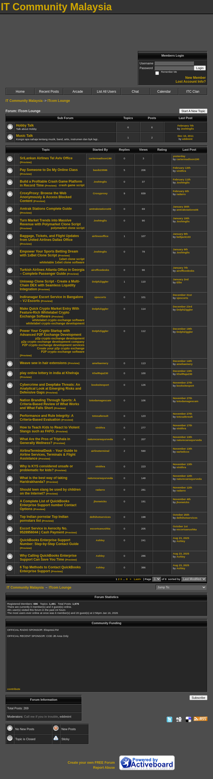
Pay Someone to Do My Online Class (49, 170)
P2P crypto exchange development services (53, 345)
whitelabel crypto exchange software (58, 320)
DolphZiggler (100, 281)
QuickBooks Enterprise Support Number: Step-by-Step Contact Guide (49, 542)
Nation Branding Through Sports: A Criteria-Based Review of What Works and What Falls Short (49, 404)
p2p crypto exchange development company (53, 341)
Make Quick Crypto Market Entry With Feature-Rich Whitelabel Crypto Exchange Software (49, 312)
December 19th (182, 328)
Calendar (164, 92)
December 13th (182, 370)
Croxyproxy (100, 193)
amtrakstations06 (100, 208)
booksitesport (100, 384)
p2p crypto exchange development (60, 338)
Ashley (100, 540)
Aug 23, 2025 (181, 537)
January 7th (180, 267)
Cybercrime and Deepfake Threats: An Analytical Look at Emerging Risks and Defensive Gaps (50, 388)
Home (20, 92)
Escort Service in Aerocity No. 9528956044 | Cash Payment (43, 530)
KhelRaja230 (100, 373)
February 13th (181, 167)
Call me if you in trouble (41, 716)
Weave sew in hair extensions (43, 363)
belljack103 (183, 236)
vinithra (181, 170)
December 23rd (182, 306)
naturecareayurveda (100, 439)
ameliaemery (100, 363)
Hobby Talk (25, 125)
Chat (135, 92)
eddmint (187, 138)
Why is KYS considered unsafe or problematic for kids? (46, 468)
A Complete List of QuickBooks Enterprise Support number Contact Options (48, 505)
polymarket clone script (67, 228)
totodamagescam (100, 400)
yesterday (179, 156)
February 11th (181, 179)
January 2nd (181, 279)
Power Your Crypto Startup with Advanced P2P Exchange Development (51, 333)
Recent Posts (49, 92)
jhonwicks (100, 501)
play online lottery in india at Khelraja (49, 373)
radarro (181, 194)
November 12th (182, 475)
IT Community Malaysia (24, 101)
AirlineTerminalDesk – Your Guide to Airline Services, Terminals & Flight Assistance (48, 454)
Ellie (179, 282)
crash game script (71, 185)
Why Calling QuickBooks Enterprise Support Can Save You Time (48, 557)
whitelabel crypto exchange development (55, 323)
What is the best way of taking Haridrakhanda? (43, 480)
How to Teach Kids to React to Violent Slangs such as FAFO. (50, 429)
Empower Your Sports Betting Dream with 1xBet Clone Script (49, 253)
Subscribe (198, 697)
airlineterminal (100, 450)
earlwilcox (182, 451)
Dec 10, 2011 (186, 135)
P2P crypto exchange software (62, 351)
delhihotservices (100, 516)
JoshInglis (187, 128)
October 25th (181, 514)
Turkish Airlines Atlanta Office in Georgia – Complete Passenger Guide (52, 272)
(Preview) (26, 162)
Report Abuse (104, 768)
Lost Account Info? (191, 82)
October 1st (180, 526)
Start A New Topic (193, 111)
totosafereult (100, 415)
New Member (195, 78)
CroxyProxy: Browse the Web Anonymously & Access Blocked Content (46, 197)
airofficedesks (100, 269)
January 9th (180, 233)
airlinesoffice (100, 236)
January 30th (181, 206)
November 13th (182, 436)
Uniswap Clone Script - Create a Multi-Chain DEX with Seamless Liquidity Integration (50, 285)
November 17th (182, 425)
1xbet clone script (72, 259)
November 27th (182, 382)
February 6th (181, 191)
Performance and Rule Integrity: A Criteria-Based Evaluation (46, 418)
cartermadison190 (100, 158)
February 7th (186, 125)
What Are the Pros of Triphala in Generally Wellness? (45, 441)
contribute (13, 688)
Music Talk (24, 136)
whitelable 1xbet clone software (61, 262)
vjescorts (100, 297)
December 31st (182, 294)
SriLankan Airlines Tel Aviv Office (46, 158)
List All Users (106, 92)
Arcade (77, 92)
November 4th (182, 499)
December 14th (182, 360)
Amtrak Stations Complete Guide (46, 209)
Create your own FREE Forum (91, 763)
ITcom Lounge (58, 101)
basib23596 (100, 170)
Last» (138, 579)
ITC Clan (192, 92)
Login (200, 68)
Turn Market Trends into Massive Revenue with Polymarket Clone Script (50, 222)
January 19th (181, 218)
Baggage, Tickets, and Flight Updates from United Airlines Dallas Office (49, 238)
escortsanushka (100, 528)
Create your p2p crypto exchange (60, 348)
